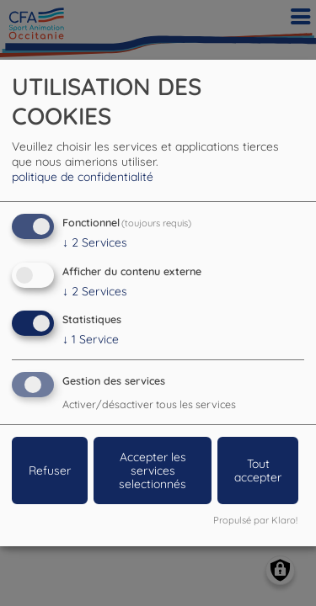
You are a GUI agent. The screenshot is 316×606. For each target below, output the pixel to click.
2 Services (94, 242)
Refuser (50, 470)
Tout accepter (257, 470)
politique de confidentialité (82, 176)
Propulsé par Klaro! (255, 520)
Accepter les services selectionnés (152, 470)
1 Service (90, 339)
